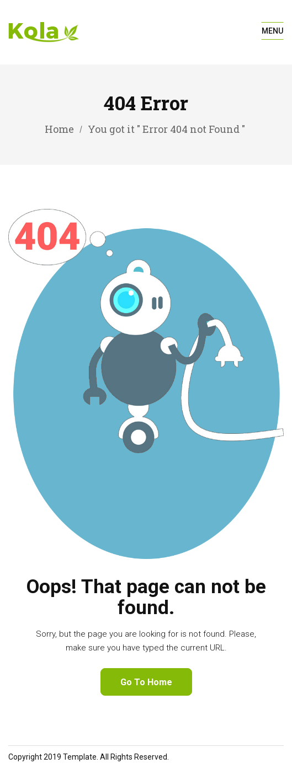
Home (59, 129)
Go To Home (146, 682)
